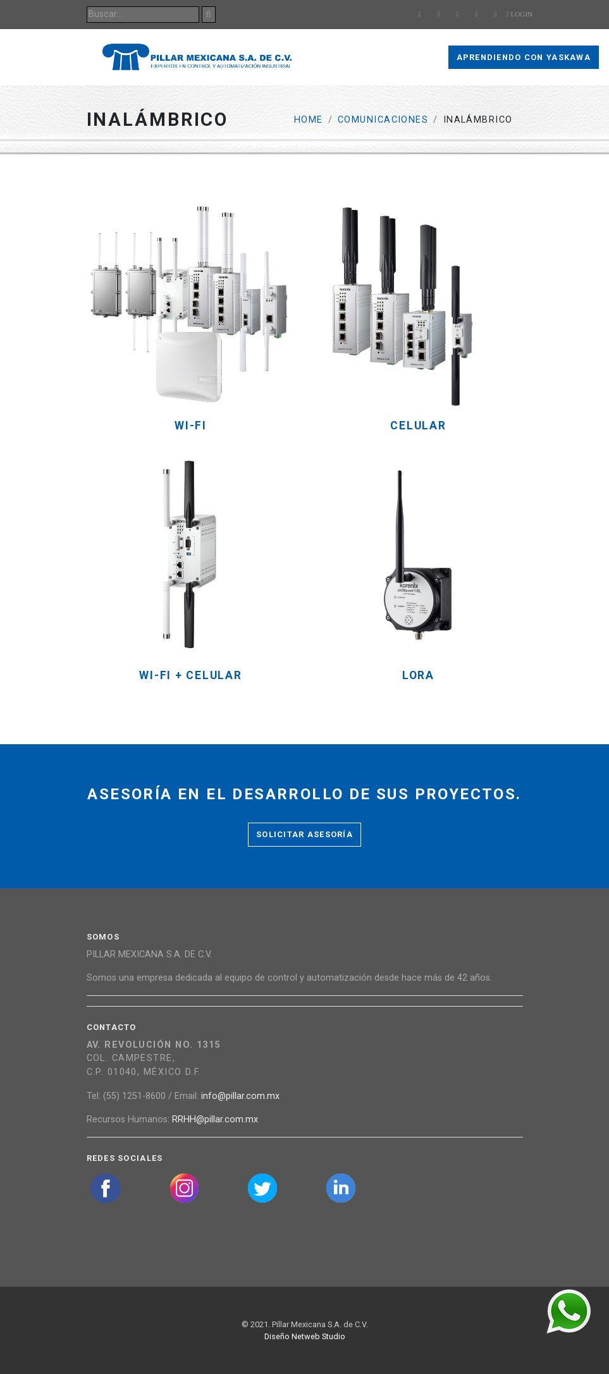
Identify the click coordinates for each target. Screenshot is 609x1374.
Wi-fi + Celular (190, 676)
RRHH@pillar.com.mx (215, 1119)
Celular (418, 426)
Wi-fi (191, 426)
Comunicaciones (383, 119)
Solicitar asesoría (304, 834)
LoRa (418, 676)
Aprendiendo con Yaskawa (524, 57)
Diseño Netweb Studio (304, 1336)
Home (308, 119)
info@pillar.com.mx (240, 1096)
